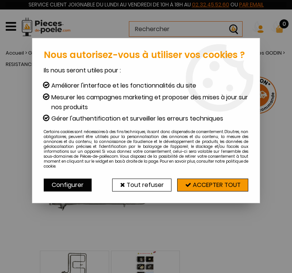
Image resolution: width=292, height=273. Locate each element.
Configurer (68, 184)
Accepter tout (212, 184)
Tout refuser (141, 184)
